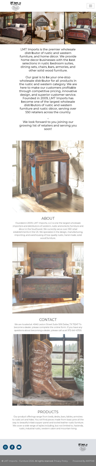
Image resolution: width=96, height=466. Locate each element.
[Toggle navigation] (90, 6)
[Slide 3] (53, 40)
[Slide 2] (48, 40)
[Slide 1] (43, 40)
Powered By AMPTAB (83, 461)
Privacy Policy (61, 461)
